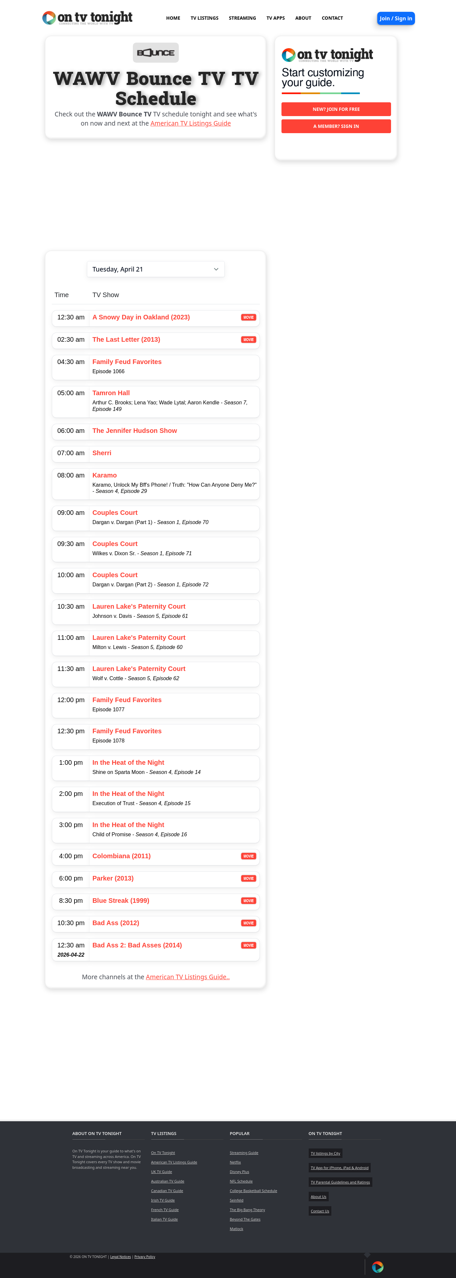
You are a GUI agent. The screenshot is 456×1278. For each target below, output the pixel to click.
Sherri (102, 452)
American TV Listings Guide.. (188, 976)
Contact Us (320, 1210)
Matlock (236, 1228)
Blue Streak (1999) (121, 900)
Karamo (105, 475)
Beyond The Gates (245, 1219)
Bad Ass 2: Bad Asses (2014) (137, 945)
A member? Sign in (336, 126)
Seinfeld (236, 1200)
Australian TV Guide (167, 1181)
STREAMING (242, 18)
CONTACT (332, 18)
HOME (173, 18)
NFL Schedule (241, 1181)
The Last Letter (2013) (126, 339)
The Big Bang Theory (247, 1209)
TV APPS (276, 18)
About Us (318, 1196)
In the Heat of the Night (128, 762)
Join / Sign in (396, 18)
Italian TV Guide (164, 1219)
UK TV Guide (161, 1171)
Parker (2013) (113, 878)
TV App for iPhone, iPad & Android (340, 1167)
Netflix (235, 1162)
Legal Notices (120, 1256)
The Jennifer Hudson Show (135, 430)
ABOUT (303, 18)
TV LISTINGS (204, 18)
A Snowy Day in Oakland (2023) (141, 317)
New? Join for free (336, 109)
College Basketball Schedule (253, 1190)
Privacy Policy (145, 1256)
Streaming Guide (244, 1152)
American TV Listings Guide (191, 123)
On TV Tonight (163, 1152)
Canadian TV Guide (167, 1190)
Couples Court (115, 512)
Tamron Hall (111, 392)
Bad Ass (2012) (116, 922)
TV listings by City (325, 1153)
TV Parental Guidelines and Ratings (340, 1182)
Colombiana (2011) (122, 856)
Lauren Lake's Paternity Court (139, 606)
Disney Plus (239, 1171)
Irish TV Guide (163, 1200)
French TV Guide (165, 1209)
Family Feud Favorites (127, 361)
